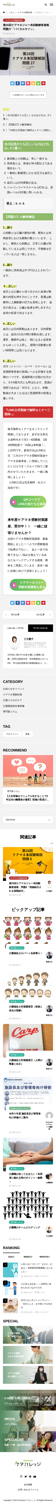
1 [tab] (25, 784)
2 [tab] (28, 784)
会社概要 (28, 1485)
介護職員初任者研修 (13, 706)
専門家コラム (10, 711)
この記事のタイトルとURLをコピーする (28, 95)
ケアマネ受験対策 (12, 694)
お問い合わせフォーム (28, 1490)
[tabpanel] (28, 779)
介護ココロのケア (12, 700)
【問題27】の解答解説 (19, 124)
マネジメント (12, 734)
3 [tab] (31, 784)
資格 (27, 734)
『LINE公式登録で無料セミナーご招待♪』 (29, 130)
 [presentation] (51, 843)
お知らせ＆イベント (13, 689)
